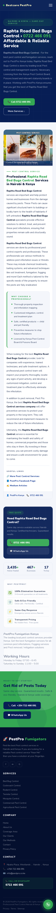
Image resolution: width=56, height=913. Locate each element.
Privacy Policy (9, 849)
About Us (7, 827)
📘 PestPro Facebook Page (21, 482)
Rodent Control (10, 789)
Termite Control (10, 794)
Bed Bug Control (11, 781)
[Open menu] (50, 5)
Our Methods (9, 840)
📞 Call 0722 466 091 (19, 101)
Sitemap (21, 908)
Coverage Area (10, 831)
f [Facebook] (5, 764)
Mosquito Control (11, 798)
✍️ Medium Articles (17, 486)
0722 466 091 (36, 496)
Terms (13, 908)
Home (6, 822)
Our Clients (8, 836)
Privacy (6, 908)
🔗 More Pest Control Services (23, 477)
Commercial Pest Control (14, 803)
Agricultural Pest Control (15, 807)
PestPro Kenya (17, 496)
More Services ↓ (16, 111)
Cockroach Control (12, 785)
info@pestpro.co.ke (16, 873)
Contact (6, 844)
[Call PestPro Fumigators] (48, 904)
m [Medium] (12, 764)
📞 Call (22, 705)
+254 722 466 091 (15, 869)
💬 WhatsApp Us (19, 552)
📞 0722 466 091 (20, 544)
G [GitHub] (19, 764)
